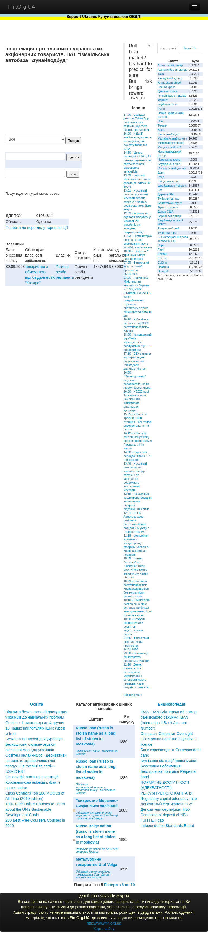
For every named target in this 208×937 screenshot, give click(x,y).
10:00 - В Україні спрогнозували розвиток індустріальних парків (134, 626)
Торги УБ (189, 48)
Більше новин (132, 694)
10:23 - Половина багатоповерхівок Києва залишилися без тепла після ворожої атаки (136, 588)
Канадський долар (170, 78)
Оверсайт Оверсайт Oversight (167, 733)
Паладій (163, 271)
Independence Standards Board (167, 825)
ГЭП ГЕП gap (152, 820)
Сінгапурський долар (172, 168)
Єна (160, 121)
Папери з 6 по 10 (119, 885)
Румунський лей (168, 228)
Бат (160, 190)
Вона (161, 129)
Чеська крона (167, 87)
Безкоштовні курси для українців (34, 739)
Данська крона (167, 91)
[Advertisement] (77, 100)
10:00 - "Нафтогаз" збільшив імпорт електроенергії (135, 254)
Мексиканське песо (170, 142)
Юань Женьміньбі (169, 82)
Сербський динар (169, 216)
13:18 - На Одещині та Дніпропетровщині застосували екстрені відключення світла (137, 501)
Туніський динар (168, 198)
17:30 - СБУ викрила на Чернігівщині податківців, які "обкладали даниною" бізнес (137, 361)
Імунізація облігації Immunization (169, 760)
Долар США (166, 211)
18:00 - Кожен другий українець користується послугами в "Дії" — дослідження (137, 342)
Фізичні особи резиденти (65, 272)
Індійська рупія (167, 104)
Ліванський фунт (169, 134)
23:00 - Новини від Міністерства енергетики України (136, 281)
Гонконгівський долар (172, 95)
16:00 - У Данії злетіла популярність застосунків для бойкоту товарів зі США (137, 141)
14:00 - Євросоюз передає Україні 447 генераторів (136, 455)
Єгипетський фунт (170, 203)
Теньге (162, 125)
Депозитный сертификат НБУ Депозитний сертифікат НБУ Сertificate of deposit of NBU (166, 809)
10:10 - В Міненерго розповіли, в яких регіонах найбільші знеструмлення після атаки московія (137, 607)
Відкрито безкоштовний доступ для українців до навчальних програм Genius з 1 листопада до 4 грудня (36, 717)
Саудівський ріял (169, 164)
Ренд (161, 177)
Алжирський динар (170, 65)
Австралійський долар (172, 69)
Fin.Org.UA (21, 7)
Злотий (162, 253)
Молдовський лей (169, 147)
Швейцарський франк (172, 185)
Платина (163, 266)
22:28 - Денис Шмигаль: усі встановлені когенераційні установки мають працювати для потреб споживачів (135, 676)
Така (161, 74)
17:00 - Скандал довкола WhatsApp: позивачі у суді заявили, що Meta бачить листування (136, 122)
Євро (161, 245)
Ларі (160, 249)
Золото (162, 258)
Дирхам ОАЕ (166, 194)
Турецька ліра (167, 232)
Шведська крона (168, 181)
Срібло (162, 262)
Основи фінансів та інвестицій (31, 777)
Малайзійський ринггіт (172, 138)
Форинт (163, 100)
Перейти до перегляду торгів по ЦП (37, 227)
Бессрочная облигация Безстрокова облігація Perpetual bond (169, 771)
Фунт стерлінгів (168, 207)
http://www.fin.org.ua (104, 923)
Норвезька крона (169, 159)
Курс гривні (168, 48)
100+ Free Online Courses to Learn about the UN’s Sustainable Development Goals (35, 809)
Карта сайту (104, 928)
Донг (161, 172)
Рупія (161, 108)
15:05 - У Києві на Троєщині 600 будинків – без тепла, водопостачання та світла (137, 422)
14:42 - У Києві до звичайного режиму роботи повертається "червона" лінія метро (137, 441)
